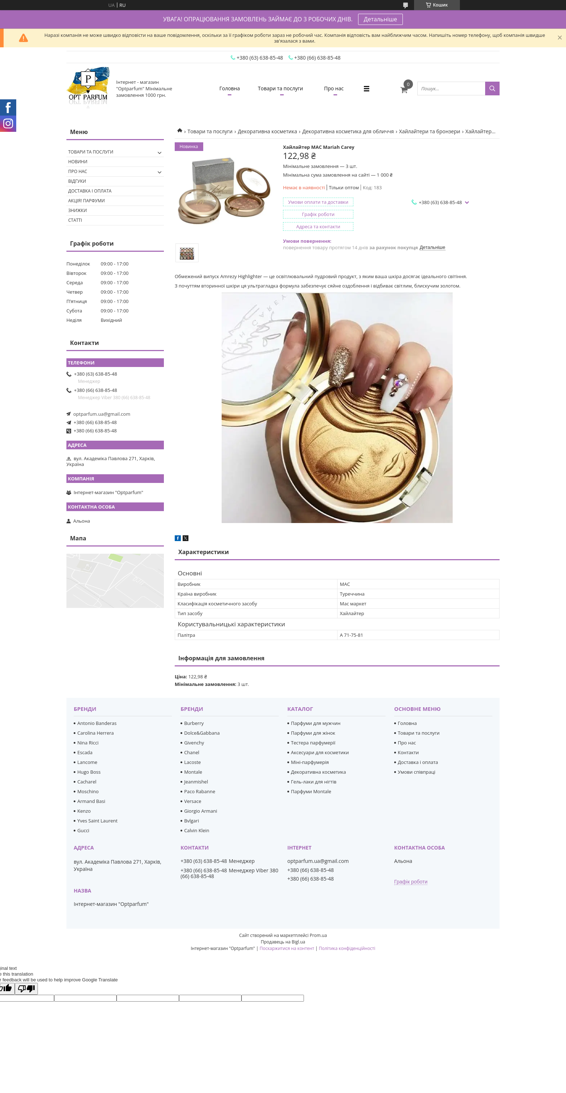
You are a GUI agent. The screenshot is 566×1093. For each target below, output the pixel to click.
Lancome (87, 762)
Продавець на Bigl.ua (283, 942)
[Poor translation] (26, 989)
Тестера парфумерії (313, 742)
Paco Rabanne (199, 791)
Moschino (88, 791)
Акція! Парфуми (86, 201)
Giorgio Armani (200, 811)
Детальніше (380, 19)
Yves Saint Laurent (97, 820)
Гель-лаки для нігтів (313, 781)
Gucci (83, 830)
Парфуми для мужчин (315, 723)
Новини (77, 162)
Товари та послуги (280, 88)
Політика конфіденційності (347, 948)
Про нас (334, 88)
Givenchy (194, 742)
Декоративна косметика (267, 131)
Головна (229, 88)
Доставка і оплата (90, 191)
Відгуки (77, 181)
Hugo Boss (88, 772)
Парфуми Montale (311, 791)
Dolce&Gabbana (202, 733)
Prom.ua (318, 935)
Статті (75, 220)
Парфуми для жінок (313, 733)
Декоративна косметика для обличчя (348, 131)
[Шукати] (492, 88)
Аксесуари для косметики (320, 752)
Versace (192, 801)
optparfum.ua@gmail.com (101, 414)
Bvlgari (191, 820)
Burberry (194, 723)
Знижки (77, 210)
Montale (193, 772)
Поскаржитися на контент (287, 948)
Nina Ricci (88, 742)
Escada (84, 752)
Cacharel (86, 781)
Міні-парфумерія (310, 762)
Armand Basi (91, 801)
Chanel (191, 752)
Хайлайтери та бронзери (429, 131)
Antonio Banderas (97, 723)
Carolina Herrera (95, 733)
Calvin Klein (196, 830)
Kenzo (84, 811)
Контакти (408, 752)
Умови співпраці (416, 772)
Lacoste (192, 762)
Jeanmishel (196, 781)
